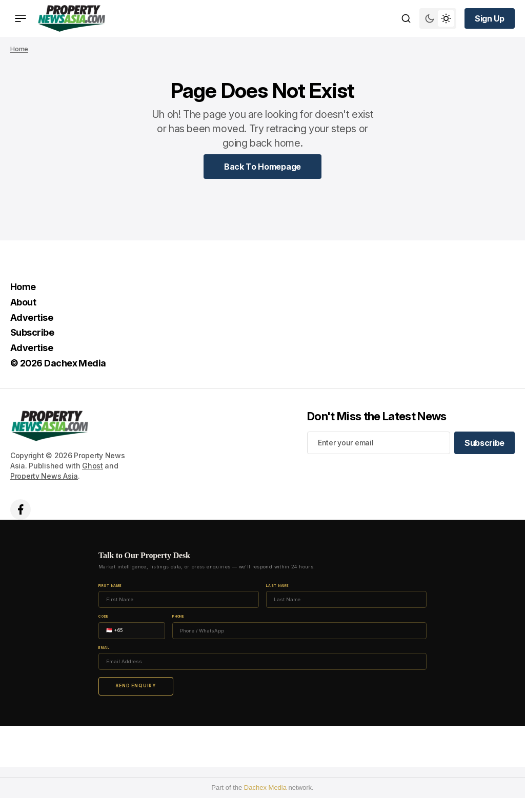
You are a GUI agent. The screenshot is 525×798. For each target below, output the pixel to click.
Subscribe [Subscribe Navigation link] (32, 332)
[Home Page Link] (262, 166)
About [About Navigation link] (23, 302)
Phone (178, 617)
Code (103, 617)
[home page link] (71, 18)
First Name (110, 586)
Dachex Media (265, 787)
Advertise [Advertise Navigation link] (31, 317)
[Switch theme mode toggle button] (437, 18)
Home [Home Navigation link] (23, 286)
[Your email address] (378, 443)
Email (104, 648)
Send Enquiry (135, 685)
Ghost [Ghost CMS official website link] (92, 465)
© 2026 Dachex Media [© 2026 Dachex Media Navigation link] (58, 363)
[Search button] (406, 18)
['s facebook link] (20, 509)
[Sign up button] (490, 18)
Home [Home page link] (19, 49)
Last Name (277, 586)
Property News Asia (44, 476)
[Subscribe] (484, 443)
